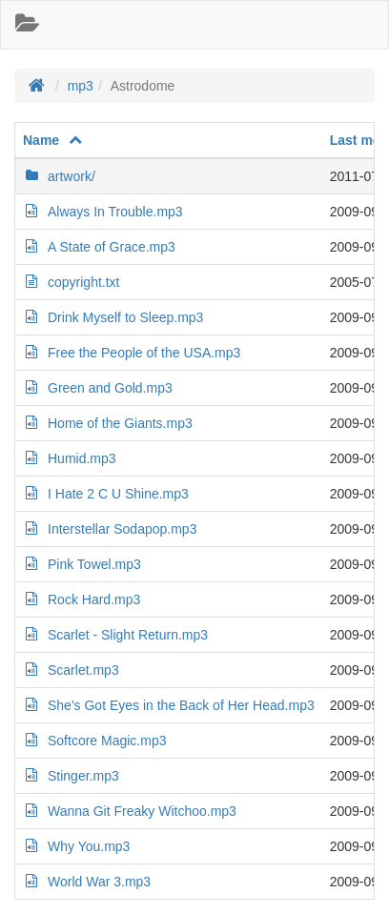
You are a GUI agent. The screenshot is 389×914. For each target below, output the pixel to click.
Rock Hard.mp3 (81, 599)
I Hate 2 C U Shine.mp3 (106, 493)
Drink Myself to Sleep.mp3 (113, 317)
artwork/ (59, 176)
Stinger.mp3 (71, 775)
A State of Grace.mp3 (99, 246)
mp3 (80, 85)
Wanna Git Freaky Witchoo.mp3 (129, 811)
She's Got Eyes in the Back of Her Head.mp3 (169, 705)
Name (53, 140)
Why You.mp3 (76, 846)
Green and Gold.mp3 (98, 388)
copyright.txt (71, 282)
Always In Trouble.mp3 (103, 211)
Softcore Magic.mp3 (95, 740)
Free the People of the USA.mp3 (131, 352)
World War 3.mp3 (87, 881)
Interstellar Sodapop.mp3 (109, 529)
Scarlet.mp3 (71, 670)
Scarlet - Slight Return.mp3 (115, 634)
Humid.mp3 (69, 458)
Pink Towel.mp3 (82, 564)
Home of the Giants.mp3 (108, 423)
